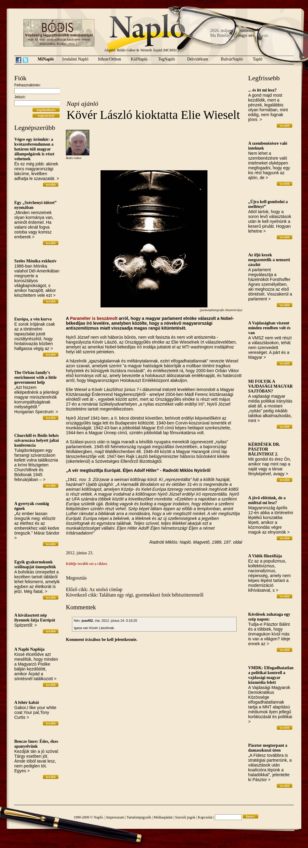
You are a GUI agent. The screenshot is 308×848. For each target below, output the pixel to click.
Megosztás (76, 577)
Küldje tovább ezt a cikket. (87, 564)
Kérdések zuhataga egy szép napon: (269, 616)
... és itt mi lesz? (262, 90)
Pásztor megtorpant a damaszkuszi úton (267, 748)
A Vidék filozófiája (265, 556)
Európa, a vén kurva (33, 319)
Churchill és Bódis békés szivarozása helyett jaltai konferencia (36, 440)
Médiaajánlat (163, 817)
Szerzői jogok (185, 817)
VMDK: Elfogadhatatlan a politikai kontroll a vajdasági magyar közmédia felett (270, 675)
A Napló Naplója (29, 649)
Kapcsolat (205, 817)
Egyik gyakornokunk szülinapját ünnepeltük (35, 564)
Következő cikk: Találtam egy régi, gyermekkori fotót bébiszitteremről (135, 594)
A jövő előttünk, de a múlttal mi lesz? (267, 500)
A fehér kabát (26, 702)
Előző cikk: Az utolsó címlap (94, 589)
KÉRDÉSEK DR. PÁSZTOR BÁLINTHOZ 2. (264, 449)
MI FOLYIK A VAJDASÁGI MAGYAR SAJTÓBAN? (270, 386)
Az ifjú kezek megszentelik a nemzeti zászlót (269, 260)
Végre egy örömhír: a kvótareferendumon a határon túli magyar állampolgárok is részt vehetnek (34, 149)
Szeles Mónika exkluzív (35, 261)
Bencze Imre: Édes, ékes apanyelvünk (36, 744)
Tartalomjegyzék (139, 817)
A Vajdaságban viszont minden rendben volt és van (269, 328)
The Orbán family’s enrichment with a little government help (35, 377)
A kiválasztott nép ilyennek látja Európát (34, 617)
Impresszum (115, 817)
